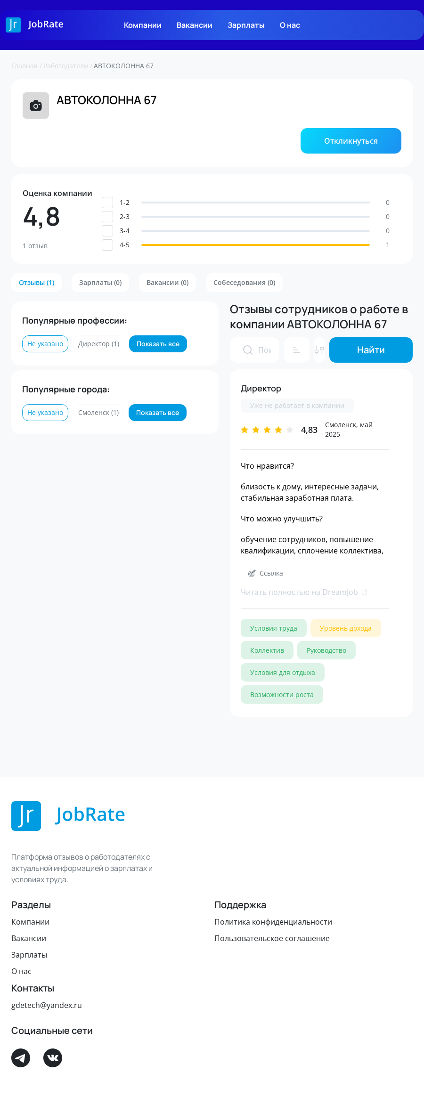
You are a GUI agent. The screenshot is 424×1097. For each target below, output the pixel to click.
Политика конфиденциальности (273, 922)
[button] (351, 141)
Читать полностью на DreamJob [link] (304, 592)
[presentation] (247, 350)
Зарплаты (246, 25)
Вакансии (194, 25)
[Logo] (35, 25)
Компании (143, 25)
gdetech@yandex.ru (46, 1005)
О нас (290, 25)
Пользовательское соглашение (272, 938)
